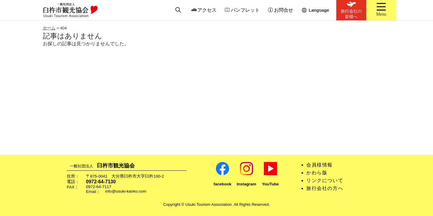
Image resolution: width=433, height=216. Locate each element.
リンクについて (324, 180)
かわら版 (316, 172)
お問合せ (283, 10)
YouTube (270, 184)
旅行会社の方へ (324, 188)
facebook (222, 184)
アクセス (206, 10)
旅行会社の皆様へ (351, 14)
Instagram (246, 184)
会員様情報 (319, 164)
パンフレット (245, 10)
